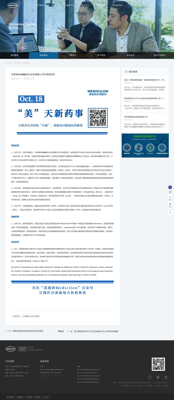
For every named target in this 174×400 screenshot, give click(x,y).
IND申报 (42, 396)
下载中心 (72, 55)
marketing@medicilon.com (54, 368)
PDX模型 (32, 396)
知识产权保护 (159, 55)
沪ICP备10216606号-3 (161, 381)
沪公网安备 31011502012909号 (131, 385)
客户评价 (101, 55)
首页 (9, 63)
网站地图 (148, 385)
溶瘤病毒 (22, 396)
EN (165, 5)
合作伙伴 (130, 55)
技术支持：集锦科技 (161, 385)
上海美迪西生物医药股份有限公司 (129, 381)
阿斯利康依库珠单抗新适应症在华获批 (29, 331)
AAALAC (52, 396)
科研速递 (43, 55)
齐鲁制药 (16, 316)
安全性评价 (11, 396)
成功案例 (14, 55)
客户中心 (17, 63)
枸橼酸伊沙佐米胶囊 (31, 316)
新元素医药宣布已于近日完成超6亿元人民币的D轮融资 (103, 331)
